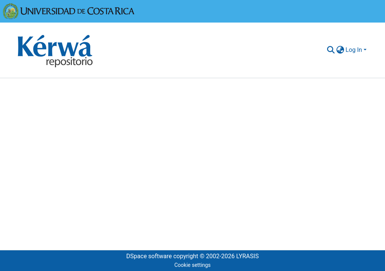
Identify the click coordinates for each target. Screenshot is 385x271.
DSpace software (149, 256)
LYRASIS (247, 256)
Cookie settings (192, 265)
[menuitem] (340, 50)
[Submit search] (330, 50)
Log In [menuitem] (354, 49)
